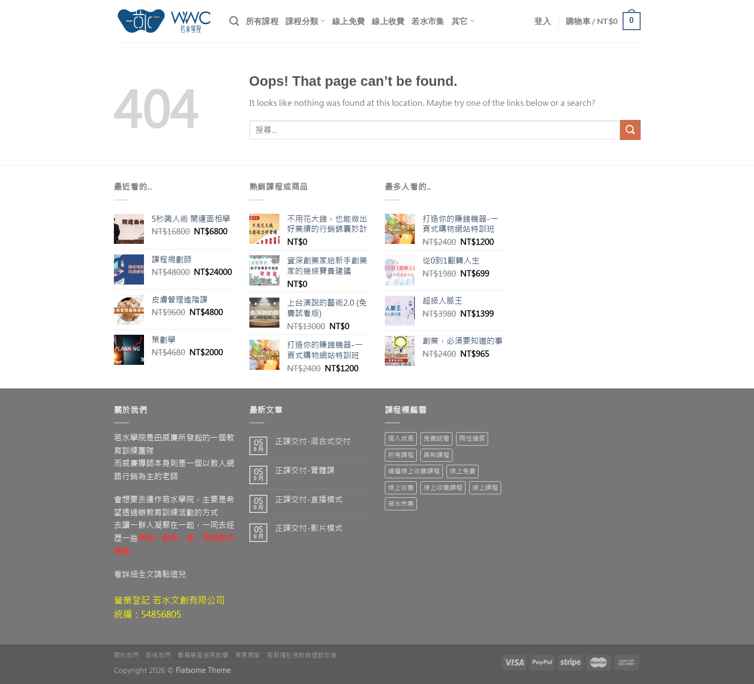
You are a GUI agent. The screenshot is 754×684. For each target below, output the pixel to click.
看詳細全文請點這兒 (150, 574)
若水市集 (427, 21)
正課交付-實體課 (305, 470)
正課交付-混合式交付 (313, 441)
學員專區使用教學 (203, 655)
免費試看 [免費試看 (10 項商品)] (436, 438)
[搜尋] (234, 21)
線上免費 (348, 21)
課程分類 (305, 21)
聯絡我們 (158, 655)
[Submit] (630, 130)
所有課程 (262, 21)
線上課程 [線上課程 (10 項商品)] (485, 487)
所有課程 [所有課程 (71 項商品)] (401, 455)
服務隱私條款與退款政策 (302, 655)
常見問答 (247, 655)
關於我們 (126, 655)
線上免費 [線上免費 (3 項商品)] (462, 471)
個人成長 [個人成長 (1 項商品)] (401, 438)
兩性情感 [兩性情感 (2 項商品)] (472, 438)
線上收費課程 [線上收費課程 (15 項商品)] (443, 487)
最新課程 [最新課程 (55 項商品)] (436, 455)
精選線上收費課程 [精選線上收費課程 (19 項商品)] (414, 471)
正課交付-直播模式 (309, 499)
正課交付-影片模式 (309, 528)
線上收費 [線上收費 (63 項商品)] (401, 487)
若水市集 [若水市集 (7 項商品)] (401, 503)
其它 (463, 21)
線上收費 (388, 21)
